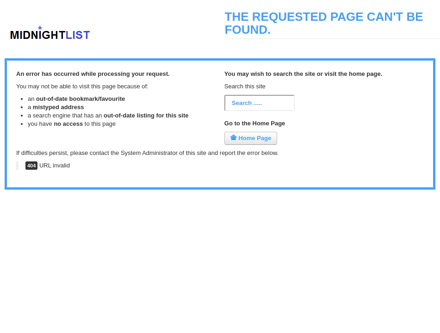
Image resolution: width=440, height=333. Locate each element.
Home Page (250, 138)
